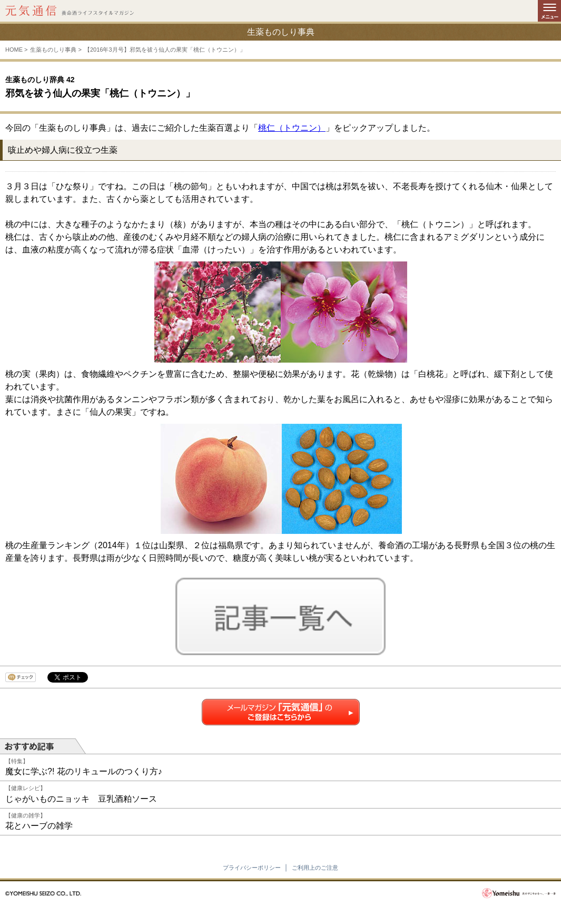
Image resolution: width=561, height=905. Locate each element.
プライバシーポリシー (252, 867)
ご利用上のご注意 (315, 867)
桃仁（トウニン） (292, 127)
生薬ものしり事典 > (55, 49)
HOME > (16, 49)
